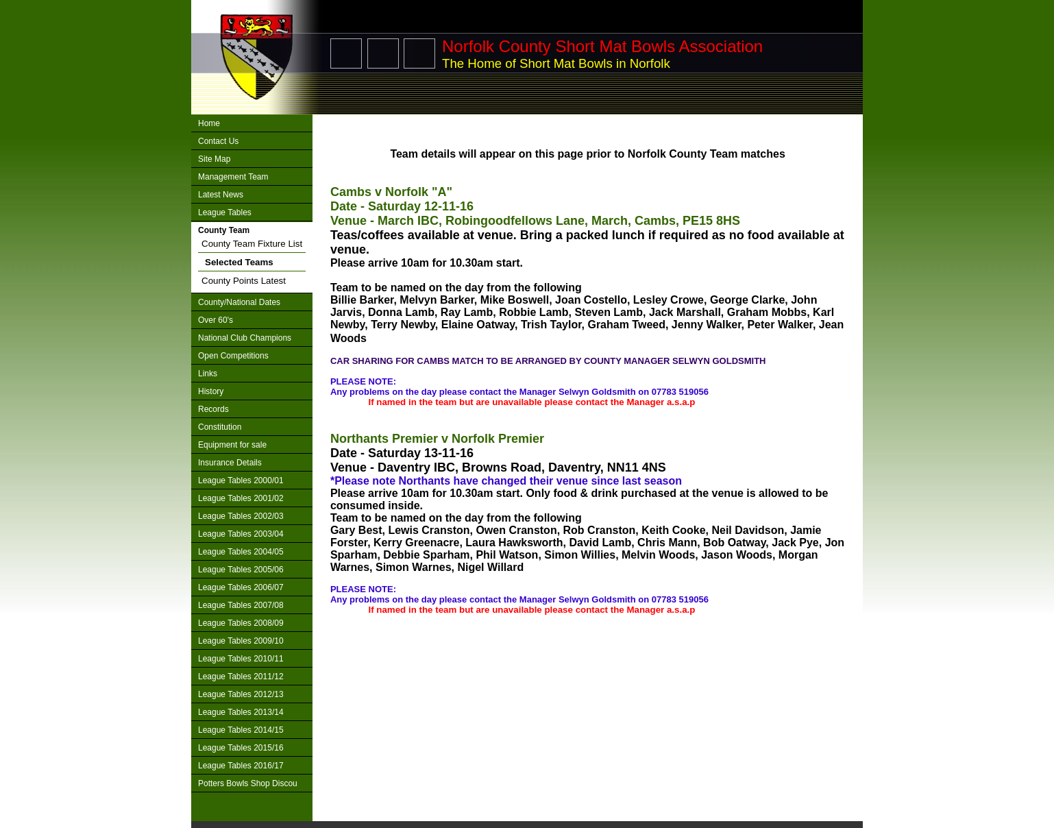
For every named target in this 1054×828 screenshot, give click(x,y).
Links (207, 373)
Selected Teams (239, 262)
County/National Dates (239, 302)
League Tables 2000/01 (241, 480)
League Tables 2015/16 (241, 748)
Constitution (219, 427)
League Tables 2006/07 (241, 587)
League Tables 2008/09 (241, 623)
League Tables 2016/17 (241, 765)
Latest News (220, 194)
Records (213, 409)
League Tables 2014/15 (241, 730)
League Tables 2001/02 (241, 498)
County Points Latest (243, 281)
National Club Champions (244, 338)
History (210, 391)
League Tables (225, 212)
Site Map (214, 159)
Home (209, 123)
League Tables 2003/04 (241, 534)
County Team (223, 230)
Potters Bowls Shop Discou (247, 783)
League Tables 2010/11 (241, 658)
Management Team (233, 177)
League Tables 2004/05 (241, 552)
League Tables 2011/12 (241, 676)
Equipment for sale (232, 445)
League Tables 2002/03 (241, 516)
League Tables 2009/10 (241, 641)
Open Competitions (233, 356)
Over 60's (215, 320)
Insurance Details (230, 462)
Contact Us (218, 141)
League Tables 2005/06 (241, 569)
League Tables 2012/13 (241, 694)
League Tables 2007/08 (241, 605)
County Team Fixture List (251, 244)
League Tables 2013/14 (241, 712)
